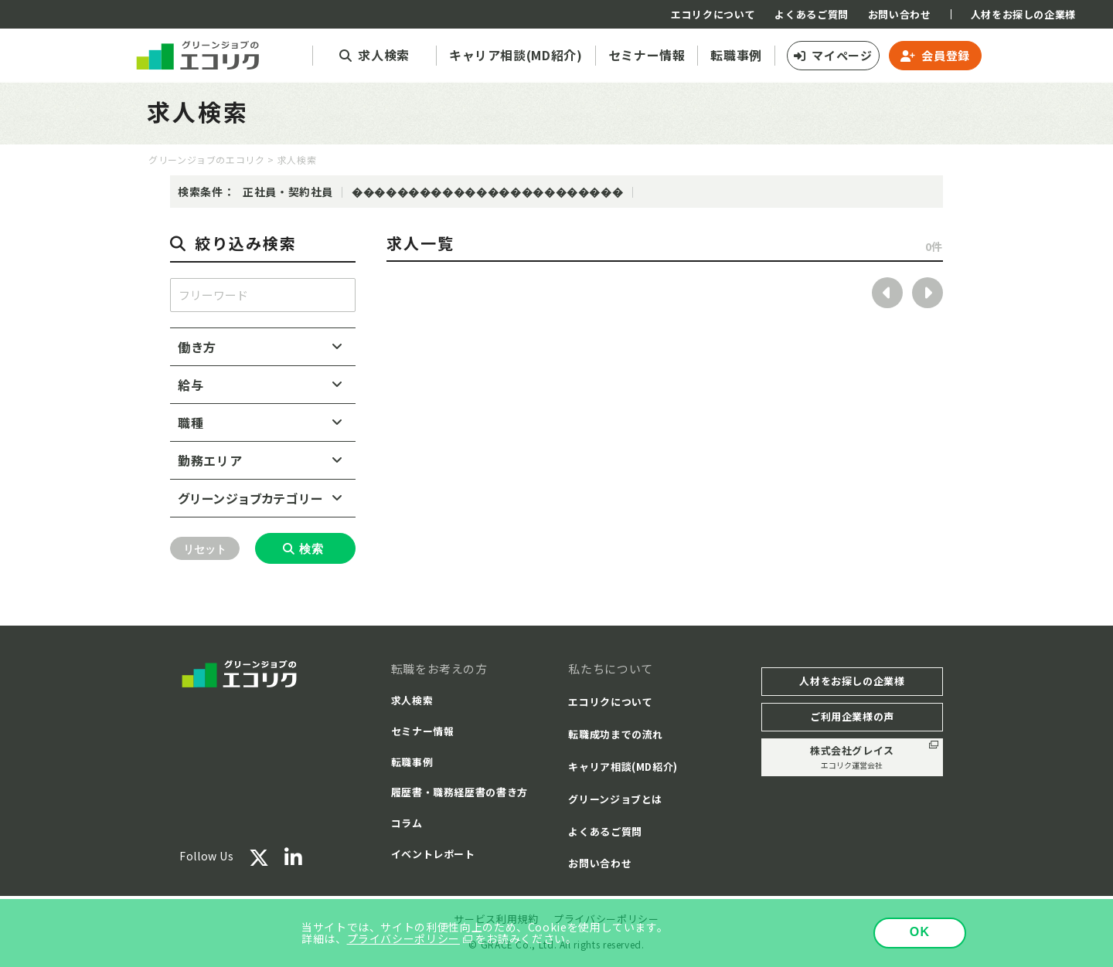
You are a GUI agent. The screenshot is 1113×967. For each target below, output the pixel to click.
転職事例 (412, 762)
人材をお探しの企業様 (1023, 14)
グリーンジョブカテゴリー (250, 498)
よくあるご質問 (811, 14)
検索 (311, 548)
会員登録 (945, 55)
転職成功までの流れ (615, 734)
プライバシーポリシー (403, 938)
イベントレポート (433, 854)
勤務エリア (210, 460)
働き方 (197, 347)
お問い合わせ (899, 14)
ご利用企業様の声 (852, 716)
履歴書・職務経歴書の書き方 (459, 792)
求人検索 (412, 700)
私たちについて (610, 668)
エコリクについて (713, 14)
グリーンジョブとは (615, 799)
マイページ (842, 55)
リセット (204, 549)
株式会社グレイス (852, 757)
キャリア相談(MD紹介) (623, 766)
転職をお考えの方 (439, 668)
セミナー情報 (422, 731)
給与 (190, 384)
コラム (407, 823)
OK (920, 931)
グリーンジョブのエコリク (206, 159)
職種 (190, 422)
